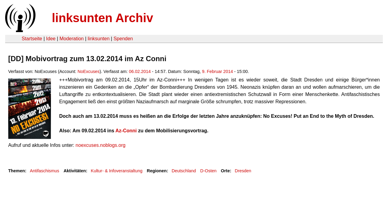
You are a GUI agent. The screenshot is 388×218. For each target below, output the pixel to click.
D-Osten (208, 170)
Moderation (71, 38)
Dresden (243, 170)
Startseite (32, 38)
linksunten (98, 38)
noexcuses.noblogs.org (100, 145)
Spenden (123, 38)
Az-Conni (126, 130)
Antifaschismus (44, 170)
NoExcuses (89, 71)
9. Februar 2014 (217, 71)
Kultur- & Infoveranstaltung (116, 170)
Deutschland (184, 170)
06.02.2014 (140, 71)
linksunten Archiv (102, 18)
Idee (50, 38)
